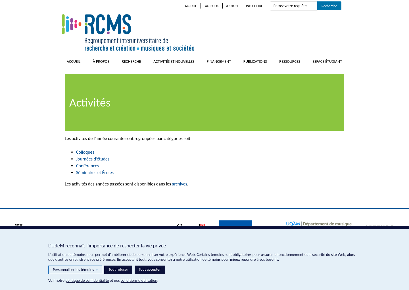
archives (179, 184)
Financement (219, 61)
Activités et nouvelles (173, 61)
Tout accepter (150, 269)
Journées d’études (92, 159)
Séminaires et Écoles (95, 172)
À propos (101, 61)
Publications (255, 61)
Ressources (289, 61)
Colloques (85, 152)
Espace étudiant (327, 61)
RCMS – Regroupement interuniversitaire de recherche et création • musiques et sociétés (161, 33)
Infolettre (254, 6)
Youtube (232, 6)
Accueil (191, 6)
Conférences (87, 165)
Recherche (131, 61)
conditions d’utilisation (139, 280)
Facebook (211, 6)
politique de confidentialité (87, 280)
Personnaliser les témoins (75, 269)
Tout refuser (118, 269)
